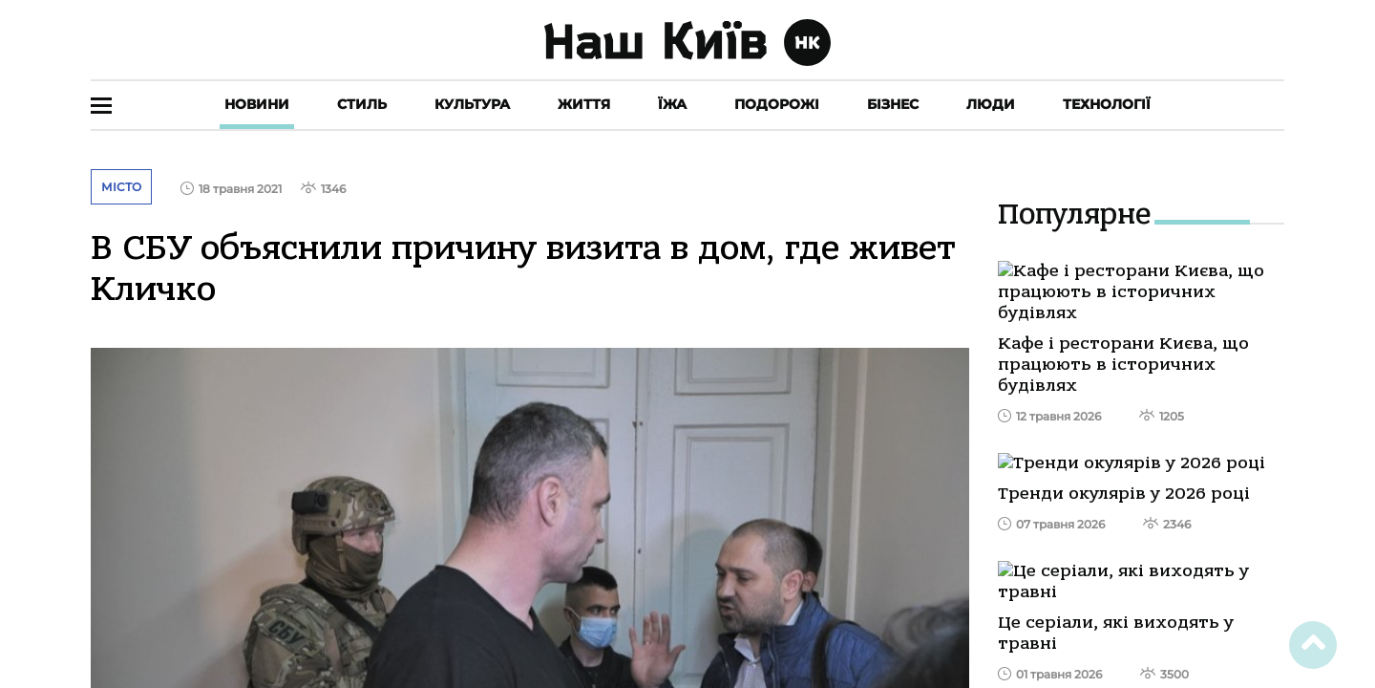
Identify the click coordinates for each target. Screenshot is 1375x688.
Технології (1107, 104)
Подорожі (776, 104)
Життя (584, 104)
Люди (990, 104)
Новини (256, 104)
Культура (472, 104)
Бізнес (893, 104)
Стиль (362, 104)
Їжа (672, 104)
